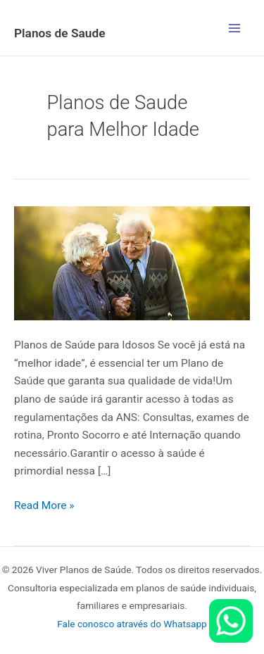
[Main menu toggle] (235, 28)
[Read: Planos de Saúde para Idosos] (132, 262)
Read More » (44, 504)
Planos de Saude (60, 33)
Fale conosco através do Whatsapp (132, 623)
